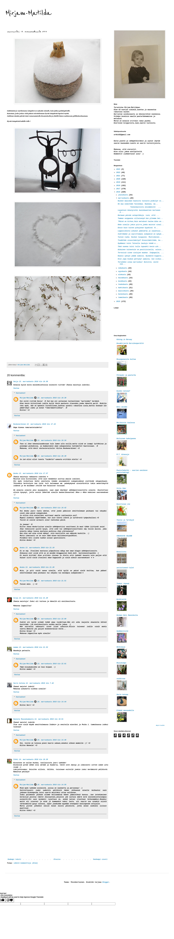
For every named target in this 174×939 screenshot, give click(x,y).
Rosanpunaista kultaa (126, 359)
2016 (118, 192)
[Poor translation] (9, 900)
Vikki (15, 759)
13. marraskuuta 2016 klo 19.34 (51, 440)
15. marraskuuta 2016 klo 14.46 (51, 740)
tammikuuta (123, 297)
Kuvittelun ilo (123, 504)
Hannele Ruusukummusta (23, 719)
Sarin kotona (19, 683)
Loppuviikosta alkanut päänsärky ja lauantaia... (140, 231)
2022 (118, 172)
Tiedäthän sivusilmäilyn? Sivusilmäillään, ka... (140, 240)
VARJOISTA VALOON (124, 536)
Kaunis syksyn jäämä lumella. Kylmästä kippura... (141, 256)
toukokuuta (123, 284)
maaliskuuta (124, 291)
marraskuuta (124, 198)
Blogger (105, 882)
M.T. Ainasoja (123, 454)
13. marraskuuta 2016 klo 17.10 (41, 424)
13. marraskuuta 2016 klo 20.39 (51, 456)
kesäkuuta (123, 281)
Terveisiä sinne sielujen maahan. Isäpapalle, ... (141, 253)
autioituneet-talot (125, 568)
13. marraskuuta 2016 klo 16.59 (33, 382)
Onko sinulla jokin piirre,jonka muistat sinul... (141, 225)
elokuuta (122, 275)
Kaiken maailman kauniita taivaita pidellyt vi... (141, 201)
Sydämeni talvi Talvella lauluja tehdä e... (138, 243)
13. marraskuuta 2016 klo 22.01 (51, 664)
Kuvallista (121, 552)
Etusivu (57, 859)
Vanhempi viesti (100, 859)
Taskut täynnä (123, 584)
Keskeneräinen (19, 424)
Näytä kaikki (160, 725)
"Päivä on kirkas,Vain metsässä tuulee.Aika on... (141, 221)
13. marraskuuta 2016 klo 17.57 (33, 473)
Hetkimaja (121, 647)
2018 (118, 186)
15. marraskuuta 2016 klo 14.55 (51, 785)
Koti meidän (122, 407)
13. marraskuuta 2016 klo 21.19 (39, 548)
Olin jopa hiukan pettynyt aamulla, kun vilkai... (141, 259)
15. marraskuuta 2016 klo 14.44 (51, 702)
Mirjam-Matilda (28, 13)
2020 (118, 179)
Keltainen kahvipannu (126, 439)
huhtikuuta (123, 288)
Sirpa (15, 598)
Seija (15, 382)
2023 (118, 169)
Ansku (15, 473)
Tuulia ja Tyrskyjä (125, 520)
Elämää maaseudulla (125, 710)
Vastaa (16, 388)
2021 (118, 176)
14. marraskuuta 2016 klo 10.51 (48, 719)
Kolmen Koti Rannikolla (127, 615)
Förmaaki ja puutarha (126, 375)
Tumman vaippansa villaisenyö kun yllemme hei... (140, 218)
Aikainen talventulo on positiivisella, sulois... (141, 250)
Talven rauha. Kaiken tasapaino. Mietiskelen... (140, 237)
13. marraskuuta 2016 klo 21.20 (39, 567)
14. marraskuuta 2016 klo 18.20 (33, 759)
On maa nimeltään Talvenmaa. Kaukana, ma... (138, 204)
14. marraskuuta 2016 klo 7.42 (40, 683)
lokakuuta (123, 268)
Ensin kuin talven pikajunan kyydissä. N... (138, 228)
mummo (15, 647)
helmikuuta (123, 294)
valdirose (121, 679)
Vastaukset (20, 393)
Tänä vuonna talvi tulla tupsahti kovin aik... (139, 247)
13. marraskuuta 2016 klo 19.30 (51, 398)
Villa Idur (121, 488)
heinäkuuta (123, 278)
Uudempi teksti (14, 859)
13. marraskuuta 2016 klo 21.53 (33, 647)
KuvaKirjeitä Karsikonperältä (130, 343)
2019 (118, 182)
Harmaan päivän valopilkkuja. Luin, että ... (138, 215)
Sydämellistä (122, 631)
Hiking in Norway (124, 340)
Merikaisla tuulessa (126, 423)
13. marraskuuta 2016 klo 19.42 (51, 508)
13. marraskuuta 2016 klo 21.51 (51, 581)
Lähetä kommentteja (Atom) (26, 863)
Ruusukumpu (121, 663)
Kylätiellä (121, 599)
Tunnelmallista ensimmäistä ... (139, 207)
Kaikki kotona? (123, 391)
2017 (118, 189)
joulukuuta (123, 195)
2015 (118, 301)
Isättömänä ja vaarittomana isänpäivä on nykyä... (141, 234)
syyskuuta (123, 271)
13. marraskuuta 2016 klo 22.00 (51, 619)
